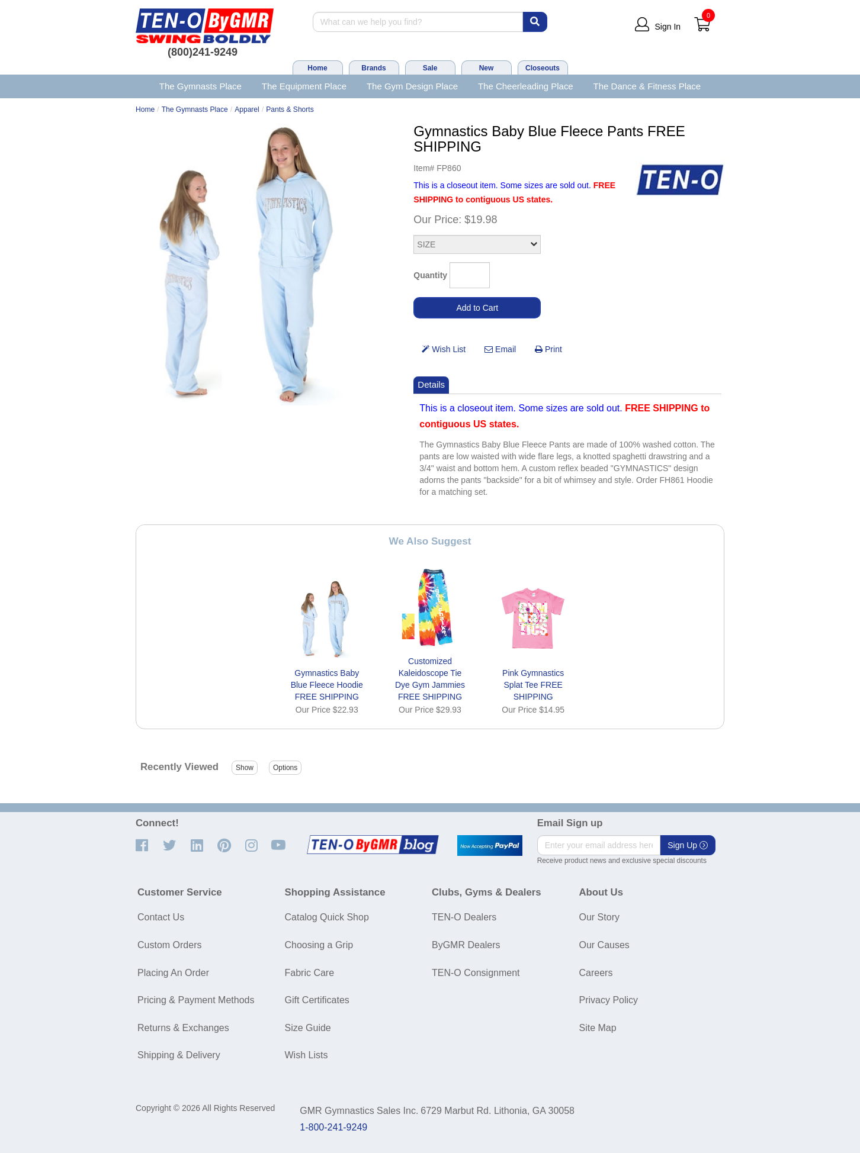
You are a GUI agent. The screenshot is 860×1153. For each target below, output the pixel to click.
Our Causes (604, 945)
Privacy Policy (608, 1000)
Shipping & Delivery (178, 1055)
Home (317, 68)
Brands (373, 68)
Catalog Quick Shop (327, 917)
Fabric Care (310, 973)
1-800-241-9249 (333, 1127)
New (486, 68)
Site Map (598, 1028)
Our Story (599, 917)
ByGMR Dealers (466, 945)
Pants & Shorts (290, 109)
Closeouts (542, 68)
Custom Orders (169, 945)
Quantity (430, 275)
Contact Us (160, 917)
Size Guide (308, 1028)
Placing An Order (173, 973)
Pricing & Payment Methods (195, 1000)
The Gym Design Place (412, 86)
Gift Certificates (317, 1000)
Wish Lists (306, 1055)
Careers (596, 973)
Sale (430, 68)
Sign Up (688, 845)
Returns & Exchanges (183, 1028)
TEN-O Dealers (464, 917)
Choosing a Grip (319, 945)
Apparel (247, 109)
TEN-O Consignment (476, 973)
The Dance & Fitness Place (647, 86)
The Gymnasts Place (200, 86)
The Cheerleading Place (525, 86)
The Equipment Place (304, 86)
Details (431, 384)
